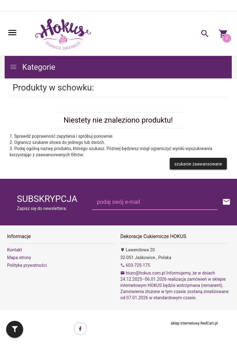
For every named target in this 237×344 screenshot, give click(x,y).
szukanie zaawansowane (198, 164)
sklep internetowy (185, 323)
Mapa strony (19, 257)
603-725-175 (135, 265)
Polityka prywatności (27, 265)
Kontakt (14, 249)
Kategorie (32, 67)
